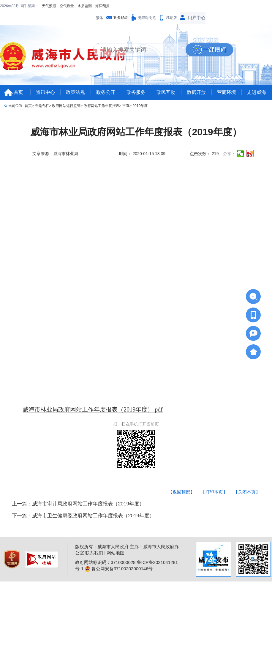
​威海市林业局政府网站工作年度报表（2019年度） (135, 132)
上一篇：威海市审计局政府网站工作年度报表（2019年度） (78, 504)
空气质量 (67, 6)
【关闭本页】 (246, 491)
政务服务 (136, 92)
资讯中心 (45, 92)
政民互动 (165, 92)
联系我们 (94, 552)
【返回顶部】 (181, 491)
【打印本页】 (214, 491)
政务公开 (105, 92)
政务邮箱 (120, 18)
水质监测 (85, 6)
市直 (125, 106)
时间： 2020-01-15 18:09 (142, 153)
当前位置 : (16, 106)
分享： (229, 154)
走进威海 (256, 92)
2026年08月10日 (14, 6)
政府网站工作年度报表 (101, 106)
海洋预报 (102, 6)
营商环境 (226, 92)
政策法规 (75, 92)
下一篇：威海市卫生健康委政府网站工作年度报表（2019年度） (83, 515)
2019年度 (140, 106)
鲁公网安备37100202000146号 (119, 568)
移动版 (171, 18)
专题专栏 (42, 106)
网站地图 (115, 552)
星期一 (33, 6)
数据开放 (196, 92)
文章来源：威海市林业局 (55, 153)
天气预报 (49, 6)
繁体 (99, 18)
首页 (18, 92)
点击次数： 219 (204, 153)
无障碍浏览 (147, 18)
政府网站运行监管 (66, 106)
